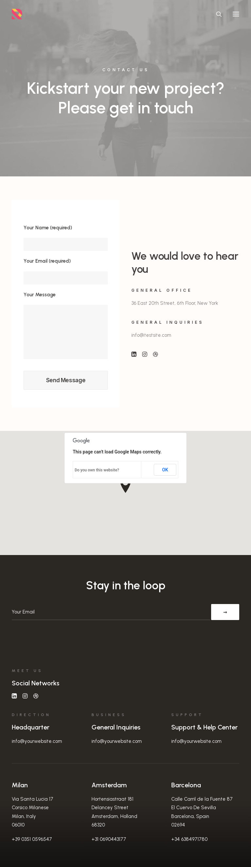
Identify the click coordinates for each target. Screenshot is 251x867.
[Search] (216, 14)
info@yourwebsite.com (37, 741)
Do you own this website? (97, 470)
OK (165, 469)
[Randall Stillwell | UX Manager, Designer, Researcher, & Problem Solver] (17, 14)
